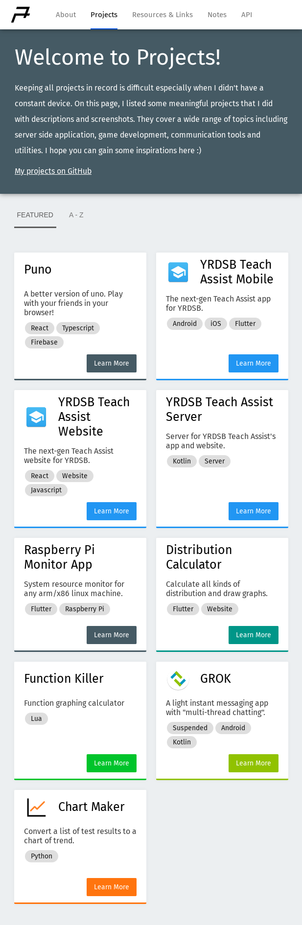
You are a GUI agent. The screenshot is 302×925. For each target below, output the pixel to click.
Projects (104, 14)
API (246, 14)
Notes (217, 14)
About (66, 14)
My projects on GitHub (53, 171)
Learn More (111, 363)
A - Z (76, 215)
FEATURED (35, 215)
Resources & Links (162, 14)
